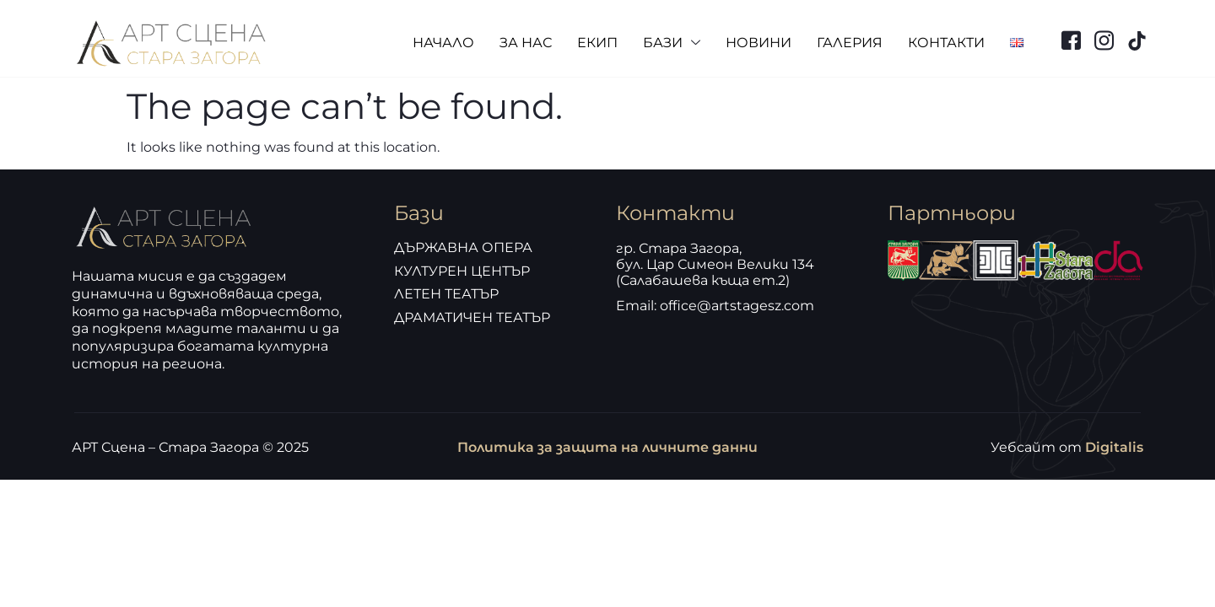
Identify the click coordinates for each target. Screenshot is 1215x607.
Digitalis (1114, 447)
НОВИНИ (758, 43)
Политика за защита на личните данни (607, 447)
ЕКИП (597, 43)
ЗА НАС (526, 43)
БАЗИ (671, 43)
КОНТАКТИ (946, 43)
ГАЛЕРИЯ (850, 43)
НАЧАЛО (443, 43)
